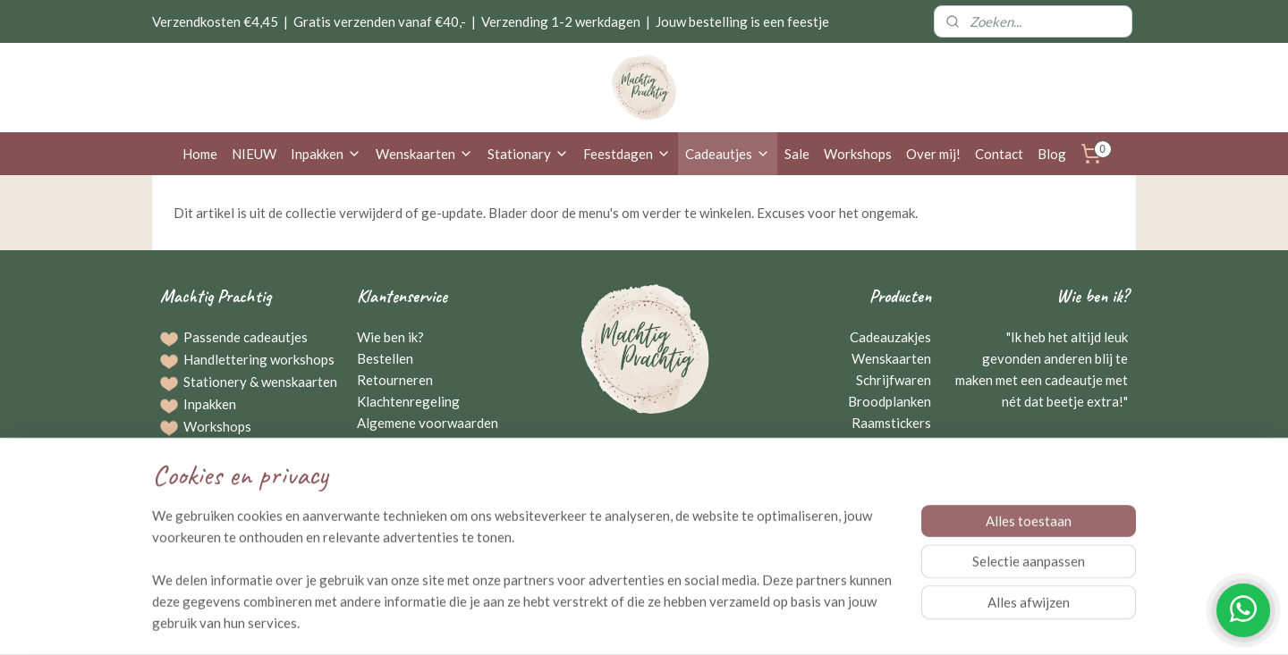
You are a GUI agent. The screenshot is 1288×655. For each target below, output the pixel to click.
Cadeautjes (727, 154)
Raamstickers (891, 423)
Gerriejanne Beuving (1062, 444)
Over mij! (933, 154)
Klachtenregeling (408, 401)
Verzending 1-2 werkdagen (560, 21)
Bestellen (385, 358)
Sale (796, 154)
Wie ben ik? (390, 337)
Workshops (858, 154)
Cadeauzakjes (890, 337)
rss (621, 622)
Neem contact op (644, 489)
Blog (1052, 154)
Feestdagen (627, 154)
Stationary (528, 154)
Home (199, 154)
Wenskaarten (424, 154)
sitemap (589, 622)
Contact (999, 154)
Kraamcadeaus (887, 444)
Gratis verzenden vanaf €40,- (379, 21)
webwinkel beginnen (683, 622)
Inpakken (326, 154)
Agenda (206, 514)
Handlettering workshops (259, 359)
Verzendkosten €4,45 (215, 21)
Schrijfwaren (893, 380)
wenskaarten (299, 382)
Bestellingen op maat (246, 449)
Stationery (215, 382)
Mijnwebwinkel (828, 622)
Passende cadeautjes (245, 337)
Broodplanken (889, 401)
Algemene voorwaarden (427, 423)
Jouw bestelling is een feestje (742, 21)
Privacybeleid (397, 444)
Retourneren (395, 380)
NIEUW (254, 154)
